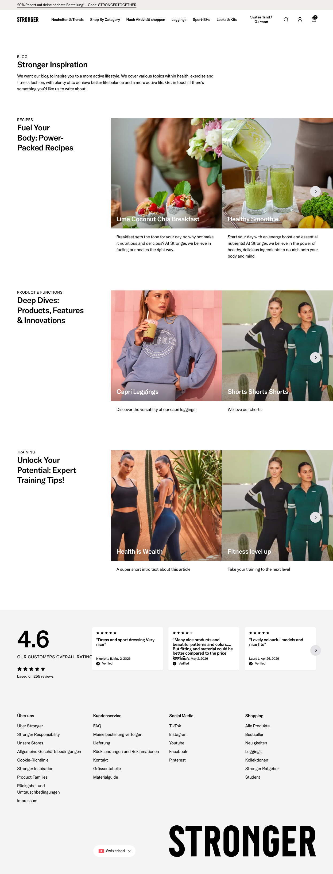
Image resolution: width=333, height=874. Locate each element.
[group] (166, 191)
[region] (222, 191)
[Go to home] (27, 19)
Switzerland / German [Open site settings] (261, 19)
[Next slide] (315, 191)
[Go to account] (300, 19)
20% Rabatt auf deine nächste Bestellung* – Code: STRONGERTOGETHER (76, 4)
